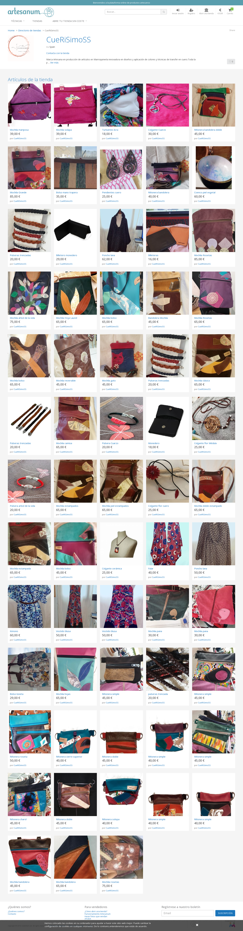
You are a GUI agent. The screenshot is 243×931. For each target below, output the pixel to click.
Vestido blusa (63, 631)
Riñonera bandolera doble (208, 129)
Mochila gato (109, 380)
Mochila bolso (109, 317)
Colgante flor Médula (205, 443)
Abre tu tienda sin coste (68, 21)
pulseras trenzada (158, 693)
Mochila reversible (66, 380)
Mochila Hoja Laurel (66, 317)
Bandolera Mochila (158, 317)
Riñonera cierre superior (69, 756)
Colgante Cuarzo (157, 129)
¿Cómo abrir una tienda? (96, 911)
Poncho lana (108, 255)
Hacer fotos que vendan (96, 916)
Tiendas (37, 21)
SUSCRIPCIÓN (225, 913)
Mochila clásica (202, 380)
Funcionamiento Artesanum (98, 914)
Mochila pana (155, 631)
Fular (150, 568)
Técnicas (16, 21)
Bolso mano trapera (67, 192)
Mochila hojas (63, 693)
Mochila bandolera (19, 881)
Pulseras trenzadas (20, 255)
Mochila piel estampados (115, 505)
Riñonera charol (18, 819)
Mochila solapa (64, 129)
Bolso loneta (16, 693)
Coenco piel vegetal (204, 192)
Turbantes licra (110, 129)
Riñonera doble (110, 756)
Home (11, 30)
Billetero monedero (66, 255)
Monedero (153, 443)
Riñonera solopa (110, 819)
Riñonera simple (110, 693)
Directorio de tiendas (29, 30)
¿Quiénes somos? (16, 911)
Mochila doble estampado (208, 505)
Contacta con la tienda (57, 53)
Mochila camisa (64, 443)
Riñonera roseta (18, 756)
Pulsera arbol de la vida (22, 505)
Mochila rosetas (110, 881)
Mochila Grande (18, 192)
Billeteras (153, 255)
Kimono (14, 631)
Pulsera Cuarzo (110, 443)
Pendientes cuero (111, 192)
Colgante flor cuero (158, 505)
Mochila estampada (20, 568)
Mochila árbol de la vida (22, 317)
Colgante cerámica (112, 568)
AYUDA (88, 918)
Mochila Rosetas (203, 255)
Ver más (54, 62)
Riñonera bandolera (158, 192)
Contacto (12, 914)
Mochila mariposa (19, 129)
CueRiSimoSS (20, 138)
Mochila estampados (67, 505)
